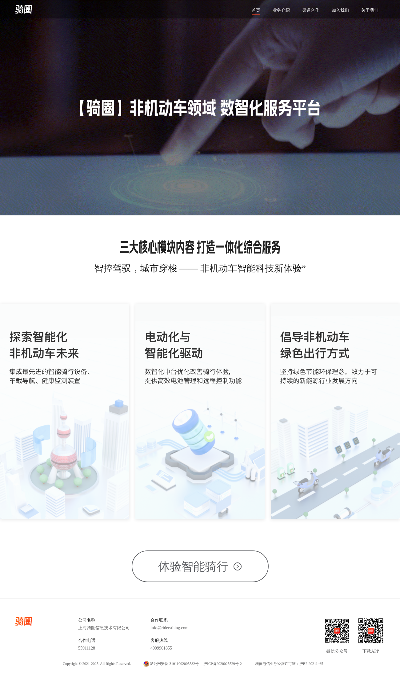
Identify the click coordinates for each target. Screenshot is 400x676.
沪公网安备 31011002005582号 (174, 664)
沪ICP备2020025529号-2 (222, 664)
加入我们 (340, 10)
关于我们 (369, 10)
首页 (256, 10)
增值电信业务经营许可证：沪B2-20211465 (289, 664)
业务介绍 (281, 10)
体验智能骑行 (200, 566)
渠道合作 (310, 10)
